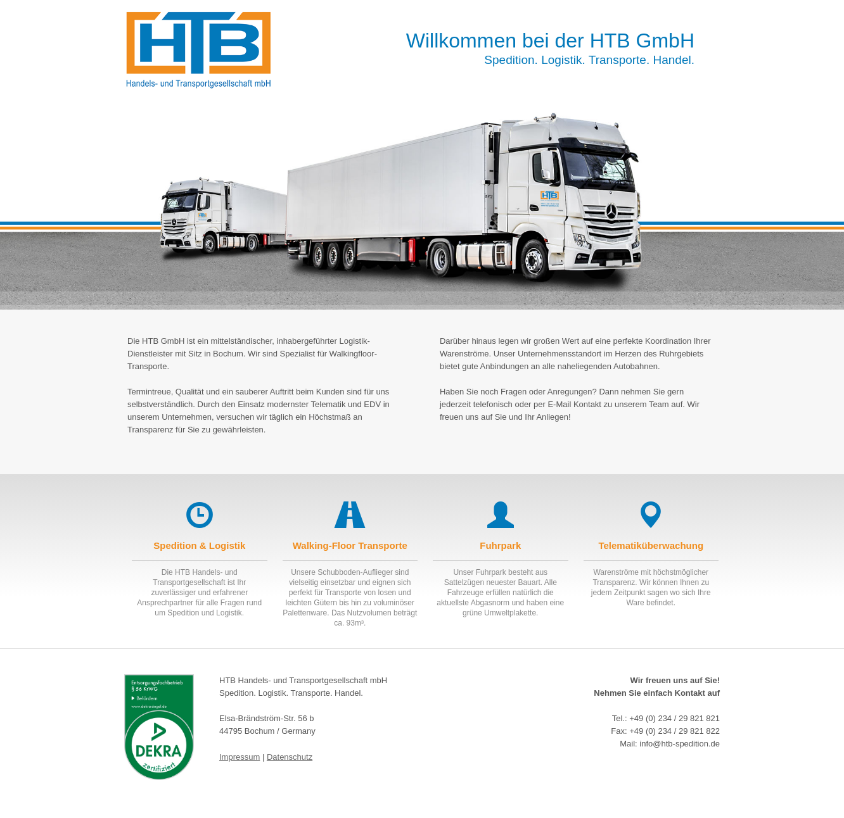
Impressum (239, 757)
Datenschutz (289, 757)
